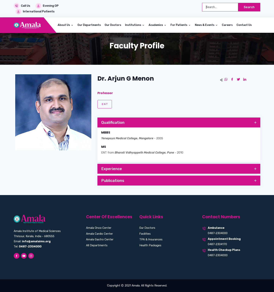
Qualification (179, 122)
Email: (32, 241)
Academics (156, 25)
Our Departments (89, 25)
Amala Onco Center (98, 228)
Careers (227, 25)
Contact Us (244, 25)
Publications (179, 180)
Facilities (145, 233)
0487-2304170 (217, 244)
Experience (179, 169)
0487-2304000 (218, 233)
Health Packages (150, 245)
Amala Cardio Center (99, 233)
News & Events (205, 25)
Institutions (133, 25)
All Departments (97, 245)
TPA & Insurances (150, 239)
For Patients (179, 25)
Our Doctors (113, 25)
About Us (64, 25)
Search (249, 7)
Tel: (27, 246)
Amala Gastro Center (99, 239)
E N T (105, 103)
